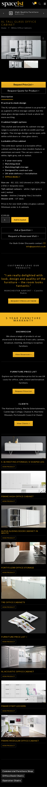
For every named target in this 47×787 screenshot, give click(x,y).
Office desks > (12, 176)
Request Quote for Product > (23, 90)
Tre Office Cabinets (13, 602)
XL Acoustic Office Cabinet (17, 671)
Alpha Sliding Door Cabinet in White (19, 532)
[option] (23, 13)
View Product (8, 467)
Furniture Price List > (14, 637)
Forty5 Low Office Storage (17, 567)
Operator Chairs (12, 780)
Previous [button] (3, 13)
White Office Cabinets (21, 28)
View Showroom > (23, 354)
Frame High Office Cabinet (17, 496)
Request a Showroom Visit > (23, 236)
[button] (44, 3)
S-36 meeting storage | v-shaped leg (22, 462)
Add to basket (20, 220)
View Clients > (23, 423)
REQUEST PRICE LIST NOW (23, 301)
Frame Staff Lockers (13, 706)
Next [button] (43, 13)
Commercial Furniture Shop (18, 771)
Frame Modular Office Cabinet (20, 740)
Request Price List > (23, 84)
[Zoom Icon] (43, 38)
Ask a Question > (23, 230)
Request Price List (23, 391)
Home (3, 28)
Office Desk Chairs (13, 776)
